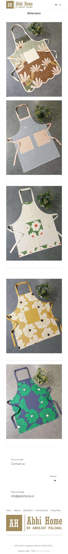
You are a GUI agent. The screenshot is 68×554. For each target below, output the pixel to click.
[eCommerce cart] (56, 5)
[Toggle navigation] (60, 5)
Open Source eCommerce (42, 551)
